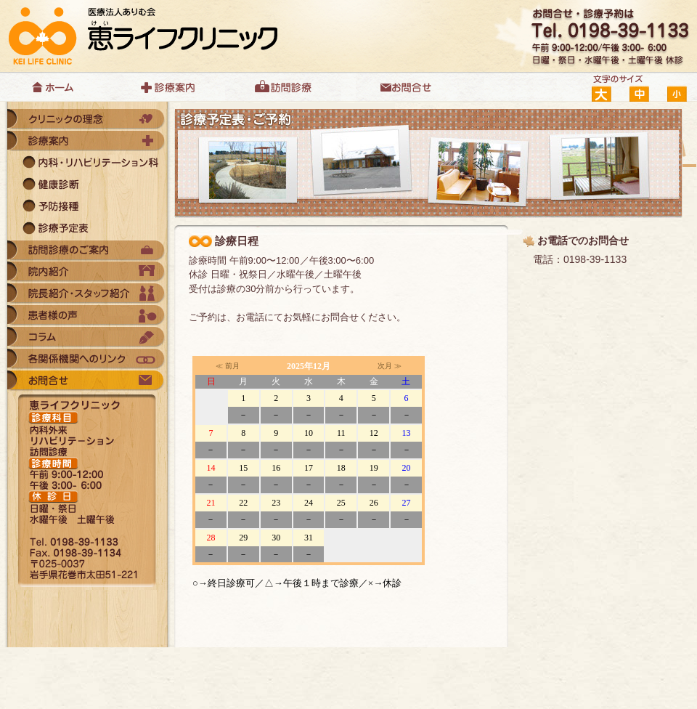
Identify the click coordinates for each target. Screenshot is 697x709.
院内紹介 (87, 272)
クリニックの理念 (87, 120)
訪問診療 (290, 87)
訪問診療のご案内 (87, 251)
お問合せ (406, 87)
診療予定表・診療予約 (87, 229)
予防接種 (87, 207)
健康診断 (87, 185)
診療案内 (174, 87)
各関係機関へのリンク (87, 359)
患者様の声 (87, 316)
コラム (87, 338)
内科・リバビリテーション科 (87, 163)
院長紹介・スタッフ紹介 (87, 294)
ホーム (58, 87)
